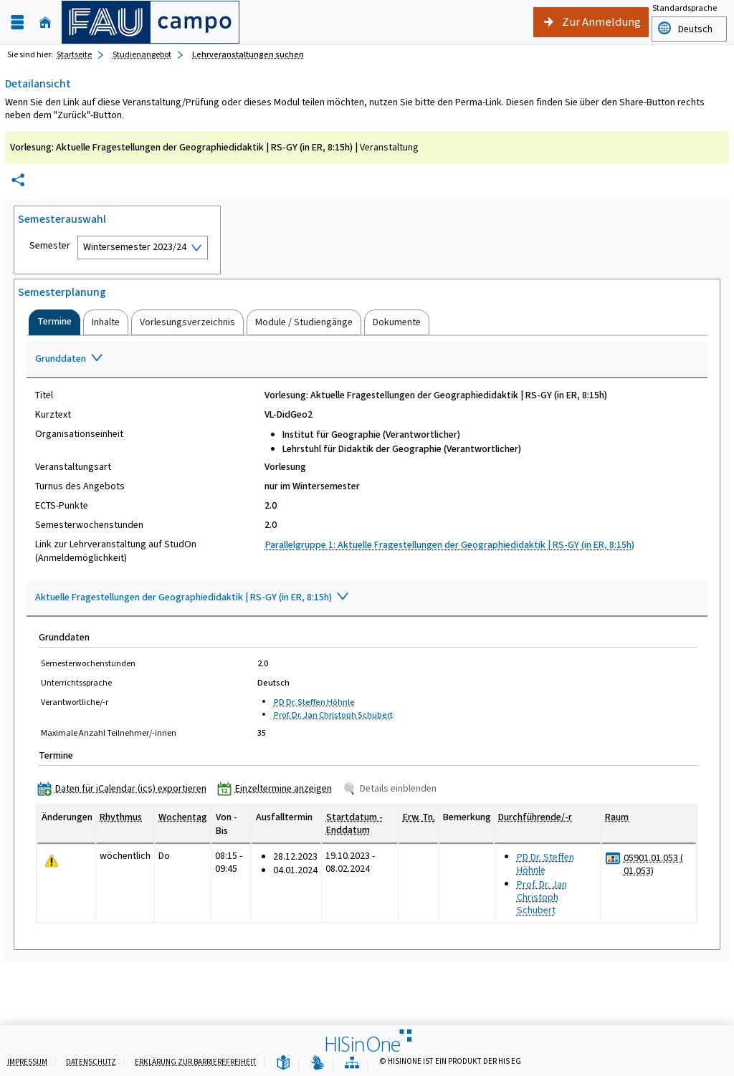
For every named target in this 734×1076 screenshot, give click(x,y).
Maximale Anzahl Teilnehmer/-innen (108, 733)
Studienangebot (142, 54)
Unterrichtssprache (76, 682)
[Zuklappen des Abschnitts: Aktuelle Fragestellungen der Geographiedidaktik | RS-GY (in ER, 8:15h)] (367, 598)
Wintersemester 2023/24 (134, 247)
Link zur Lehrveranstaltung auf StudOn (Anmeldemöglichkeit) (115, 551)
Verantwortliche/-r (74, 702)
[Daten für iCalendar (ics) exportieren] (125, 788)
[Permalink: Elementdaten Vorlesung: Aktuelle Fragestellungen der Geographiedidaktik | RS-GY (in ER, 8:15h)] (18, 180)
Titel (44, 395)
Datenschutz (91, 1062)
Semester (49, 245)
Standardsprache (684, 8)
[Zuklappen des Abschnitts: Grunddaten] (367, 360)
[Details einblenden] (392, 788)
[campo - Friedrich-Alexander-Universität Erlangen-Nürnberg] (150, 22)
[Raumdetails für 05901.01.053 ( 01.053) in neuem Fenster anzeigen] (656, 865)
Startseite (74, 54)
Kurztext (53, 414)
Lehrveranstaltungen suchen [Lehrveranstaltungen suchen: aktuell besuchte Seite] (248, 54)
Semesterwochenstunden (89, 525)
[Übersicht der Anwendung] (352, 1063)
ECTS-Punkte (61, 505)
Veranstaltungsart (73, 467)
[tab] (54, 322)
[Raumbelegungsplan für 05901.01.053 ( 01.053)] (613, 858)
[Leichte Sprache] (283, 1063)
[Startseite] (45, 22)
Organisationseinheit (79, 434)
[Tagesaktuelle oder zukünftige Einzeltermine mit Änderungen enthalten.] (52, 861)
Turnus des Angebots (80, 486)
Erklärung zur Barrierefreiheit (196, 1062)
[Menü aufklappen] (17, 22)
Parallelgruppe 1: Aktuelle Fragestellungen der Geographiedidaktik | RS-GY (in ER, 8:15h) (449, 545)
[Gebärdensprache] (317, 1063)
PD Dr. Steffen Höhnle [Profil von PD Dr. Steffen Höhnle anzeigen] (314, 702)
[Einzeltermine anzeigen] (278, 788)
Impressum (27, 1062)
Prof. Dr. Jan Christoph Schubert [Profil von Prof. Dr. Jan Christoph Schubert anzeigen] (333, 715)
